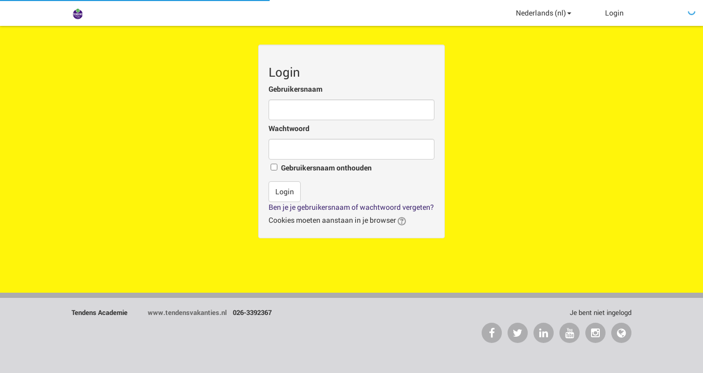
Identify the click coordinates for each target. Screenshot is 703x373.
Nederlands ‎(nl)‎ (543, 13)
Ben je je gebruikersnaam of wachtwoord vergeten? (351, 207)
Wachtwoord (289, 128)
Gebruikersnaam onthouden (326, 168)
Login (614, 13)
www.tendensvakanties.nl (188, 312)
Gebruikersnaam (295, 89)
